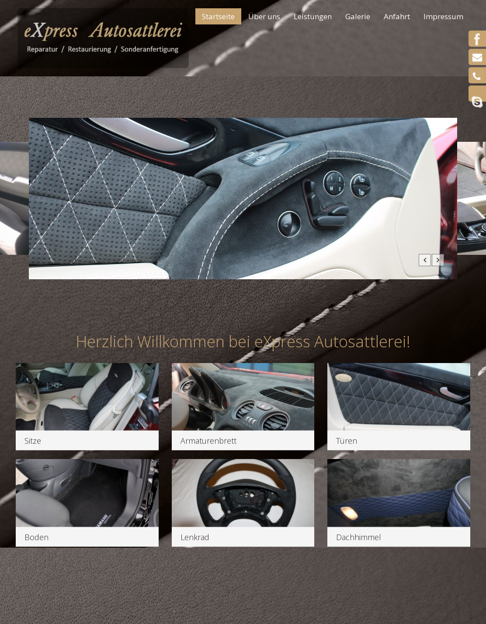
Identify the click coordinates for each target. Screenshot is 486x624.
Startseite (218, 16)
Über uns (264, 16)
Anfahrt (397, 16)
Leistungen (313, 16)
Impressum (443, 16)
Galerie (355, 17)
